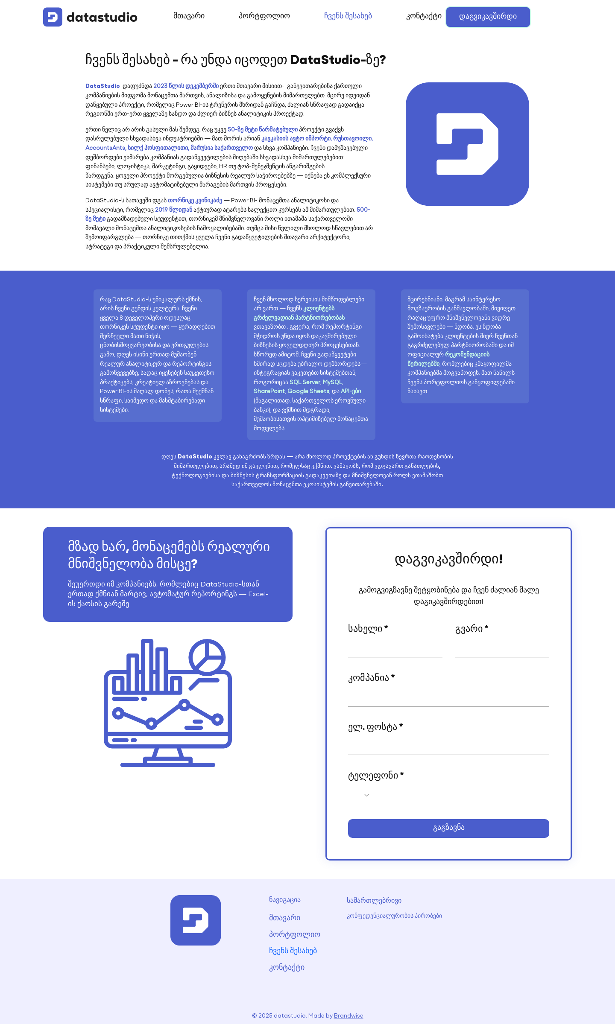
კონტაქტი (287, 968)
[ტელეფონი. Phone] (457, 795)
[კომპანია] (446, 697)
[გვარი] (500, 648)
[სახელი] (392, 648)
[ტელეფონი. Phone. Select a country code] (361, 795)
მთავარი (284, 918)
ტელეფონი (376, 776)
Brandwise (348, 1016)
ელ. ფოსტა (375, 728)
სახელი (368, 629)
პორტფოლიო (294, 934)
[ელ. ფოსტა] (446, 746)
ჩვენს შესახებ (293, 951)
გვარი (472, 629)
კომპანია (371, 679)
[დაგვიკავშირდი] (488, 17)
